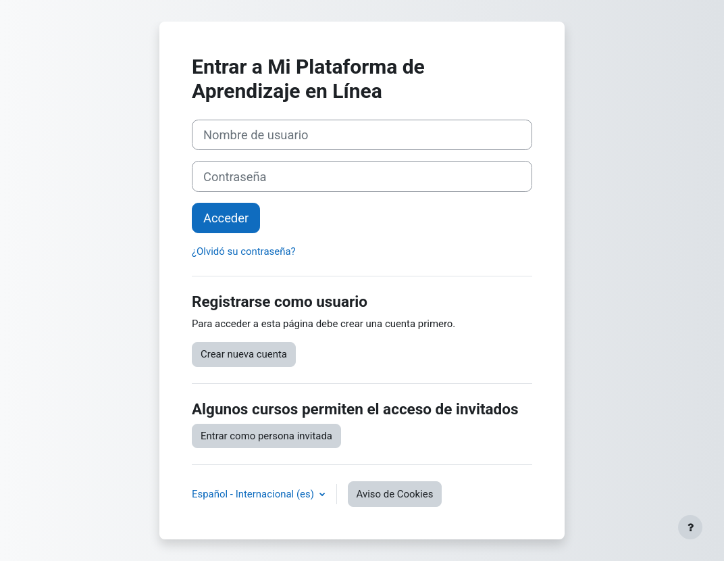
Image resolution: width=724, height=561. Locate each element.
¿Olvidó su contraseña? (244, 251)
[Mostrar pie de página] (690, 527)
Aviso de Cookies (395, 494)
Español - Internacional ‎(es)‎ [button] (254, 494)
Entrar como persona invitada (266, 436)
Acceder (226, 218)
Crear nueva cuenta (244, 354)
